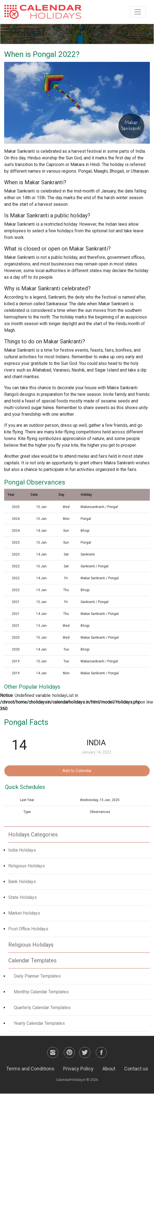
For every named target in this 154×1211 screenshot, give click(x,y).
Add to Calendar (77, 770)
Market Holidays (24, 913)
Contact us (136, 1069)
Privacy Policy (78, 1069)
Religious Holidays (26, 865)
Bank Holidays (22, 881)
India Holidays (22, 850)
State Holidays (22, 897)
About (108, 1069)
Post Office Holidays (28, 928)
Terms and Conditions (30, 1069)
